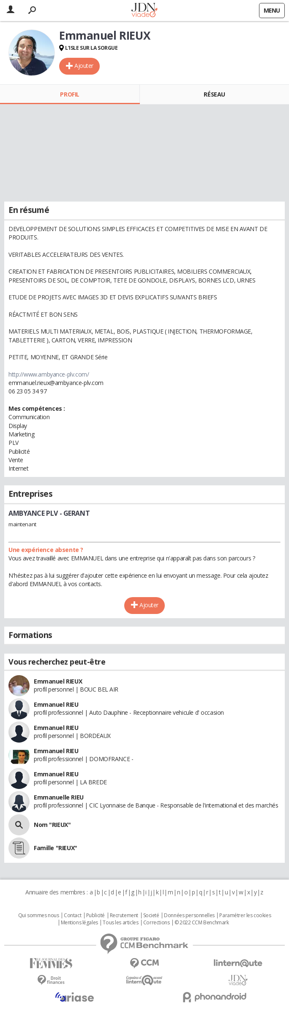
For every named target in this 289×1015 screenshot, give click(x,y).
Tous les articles (120, 923)
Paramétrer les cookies (245, 915)
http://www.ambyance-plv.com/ (48, 374)
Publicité (95, 915)
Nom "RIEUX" (52, 825)
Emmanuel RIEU (56, 704)
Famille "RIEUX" (55, 848)
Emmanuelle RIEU (59, 797)
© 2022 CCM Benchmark (201, 923)
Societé (151, 915)
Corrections (156, 923)
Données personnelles (189, 915)
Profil (69, 94)
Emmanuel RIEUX (58, 681)
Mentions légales (79, 923)
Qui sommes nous (38, 915)
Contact (72, 915)
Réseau (214, 94)
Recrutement (124, 915)
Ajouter (83, 66)
